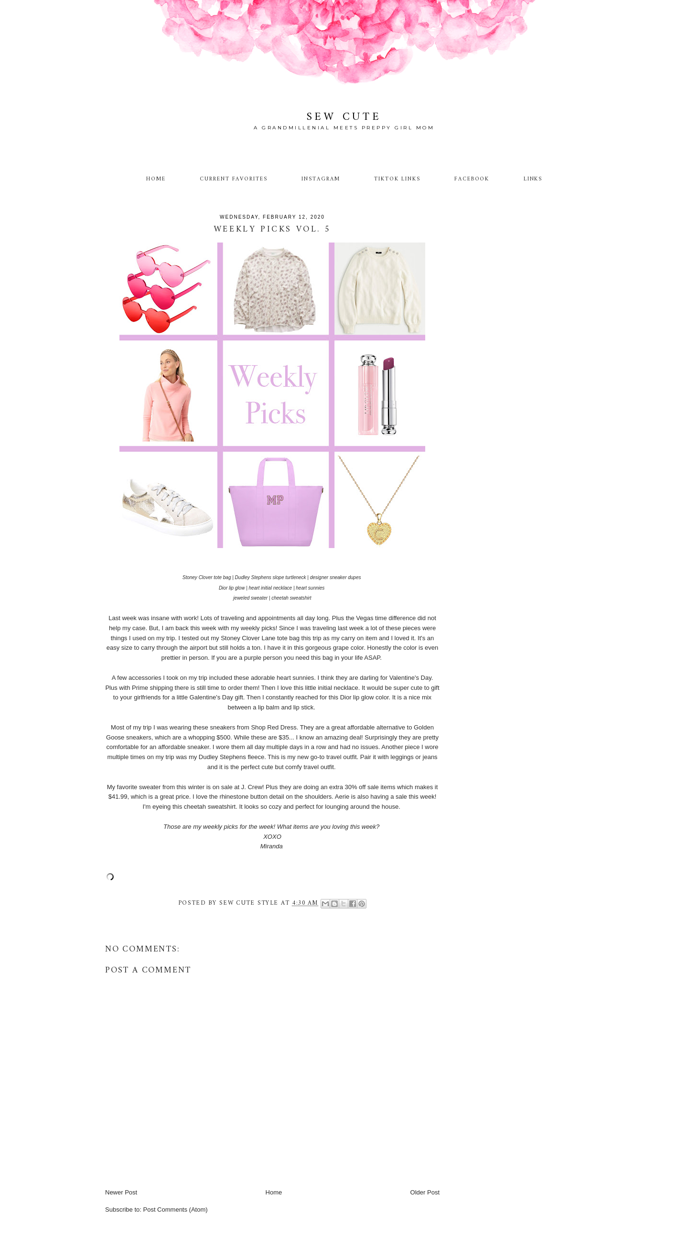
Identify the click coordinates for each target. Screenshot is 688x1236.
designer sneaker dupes (335, 577)
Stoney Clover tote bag (207, 577)
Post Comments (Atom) (175, 1209)
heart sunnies (310, 588)
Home (156, 179)
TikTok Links (397, 179)
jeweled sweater (250, 598)
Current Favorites (234, 179)
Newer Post (121, 1192)
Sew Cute (344, 117)
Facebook (472, 179)
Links (533, 179)
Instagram (320, 179)
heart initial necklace (270, 588)
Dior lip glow (232, 588)
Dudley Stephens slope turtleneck (270, 577)
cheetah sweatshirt (291, 598)
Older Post (425, 1192)
